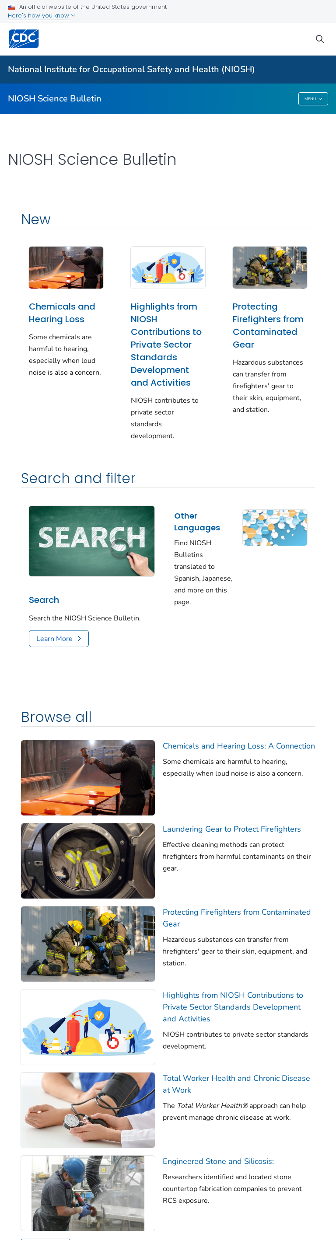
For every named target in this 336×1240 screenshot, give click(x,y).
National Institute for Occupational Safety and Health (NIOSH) (131, 69)
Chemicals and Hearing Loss (62, 312)
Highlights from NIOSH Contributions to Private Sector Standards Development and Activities (166, 344)
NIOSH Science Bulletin (55, 98)
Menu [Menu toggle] (313, 99)
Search (44, 600)
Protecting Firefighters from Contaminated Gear (268, 325)
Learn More (54, 639)
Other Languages (197, 521)
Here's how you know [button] (42, 15)
